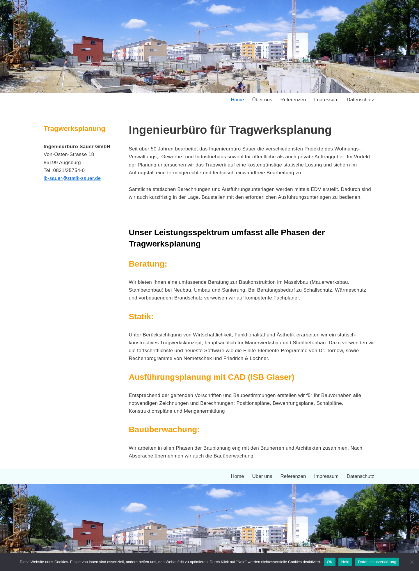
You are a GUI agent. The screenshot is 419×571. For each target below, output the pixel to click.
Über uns (262, 99)
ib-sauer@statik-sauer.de (72, 178)
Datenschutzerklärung (377, 562)
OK (330, 562)
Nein (345, 562)
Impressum (326, 99)
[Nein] (412, 562)
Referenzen (293, 99)
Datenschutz (360, 99)
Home (237, 99)
